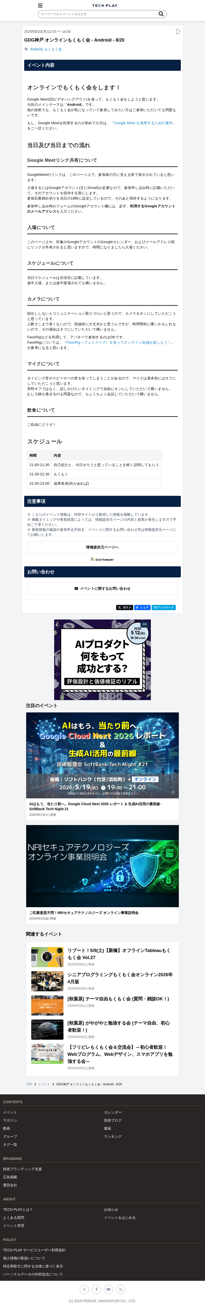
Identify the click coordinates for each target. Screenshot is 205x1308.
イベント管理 (13, 1226)
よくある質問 (13, 1218)
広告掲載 (10, 1177)
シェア (142, 607)
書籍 (107, 1128)
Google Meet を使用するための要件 (143, 123)
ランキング (113, 1136)
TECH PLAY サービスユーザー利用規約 (34, 1250)
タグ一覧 (10, 1144)
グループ (10, 1136)
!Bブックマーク (164, 607)
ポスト (124, 607)
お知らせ (111, 1209)
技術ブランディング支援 (22, 1169)
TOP (29, 1084)
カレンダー (113, 1112)
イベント (44, 1084)
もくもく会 (53, 49)
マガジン (10, 1120)
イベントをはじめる (120, 1218)
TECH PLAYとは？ (18, 1209)
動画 (6, 1128)
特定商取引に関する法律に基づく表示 (33, 1266)
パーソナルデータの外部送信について (33, 1274)
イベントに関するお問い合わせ (103, 588)
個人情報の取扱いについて (24, 1258)
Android (36, 49)
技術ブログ (113, 1120)
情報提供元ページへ (102, 547)
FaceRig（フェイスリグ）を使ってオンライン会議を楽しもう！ (118, 342)
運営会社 (10, 1185)
